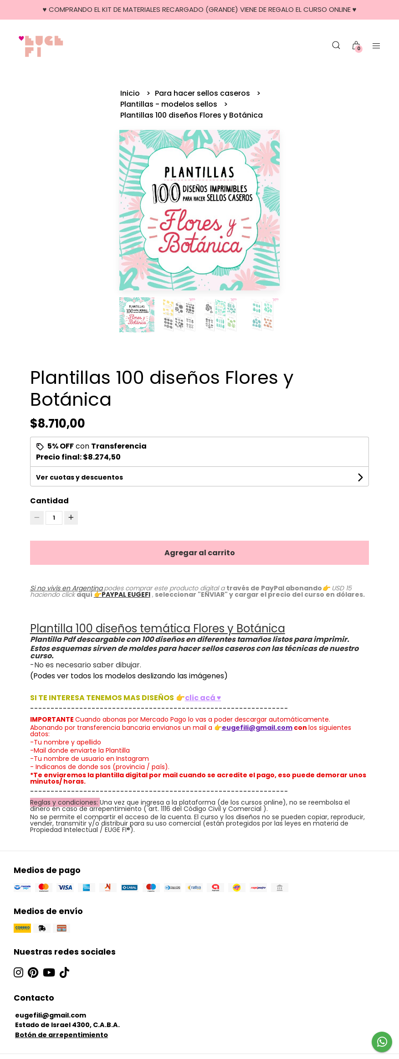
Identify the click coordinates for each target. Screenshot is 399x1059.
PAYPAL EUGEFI (126, 594)
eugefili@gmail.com (50, 1015)
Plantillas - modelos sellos (169, 104)
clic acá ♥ (203, 697)
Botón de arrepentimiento (61, 1034)
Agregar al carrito (199, 553)
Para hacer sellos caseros (203, 93)
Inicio (131, 93)
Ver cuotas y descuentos (79, 477)
